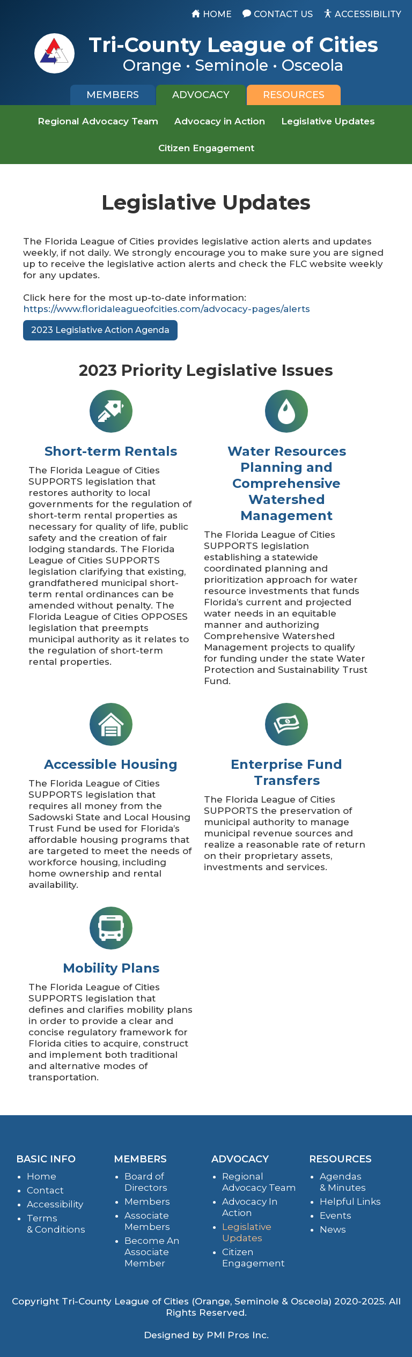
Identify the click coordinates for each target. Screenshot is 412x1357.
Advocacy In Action (250, 1207)
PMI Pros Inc (237, 1335)
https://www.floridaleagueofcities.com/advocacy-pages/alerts (166, 308)
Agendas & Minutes (343, 1182)
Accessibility (55, 1204)
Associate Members (147, 1221)
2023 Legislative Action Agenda (100, 330)
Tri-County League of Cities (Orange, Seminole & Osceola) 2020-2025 (223, 1301)
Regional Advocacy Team (98, 121)
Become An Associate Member (152, 1252)
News (333, 1229)
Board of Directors (145, 1182)
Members (147, 1201)
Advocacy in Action (219, 121)
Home (41, 1176)
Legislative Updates (328, 121)
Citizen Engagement (206, 148)
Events (335, 1215)
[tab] (112, 95)
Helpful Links (350, 1201)
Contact (45, 1190)
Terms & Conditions (56, 1224)
